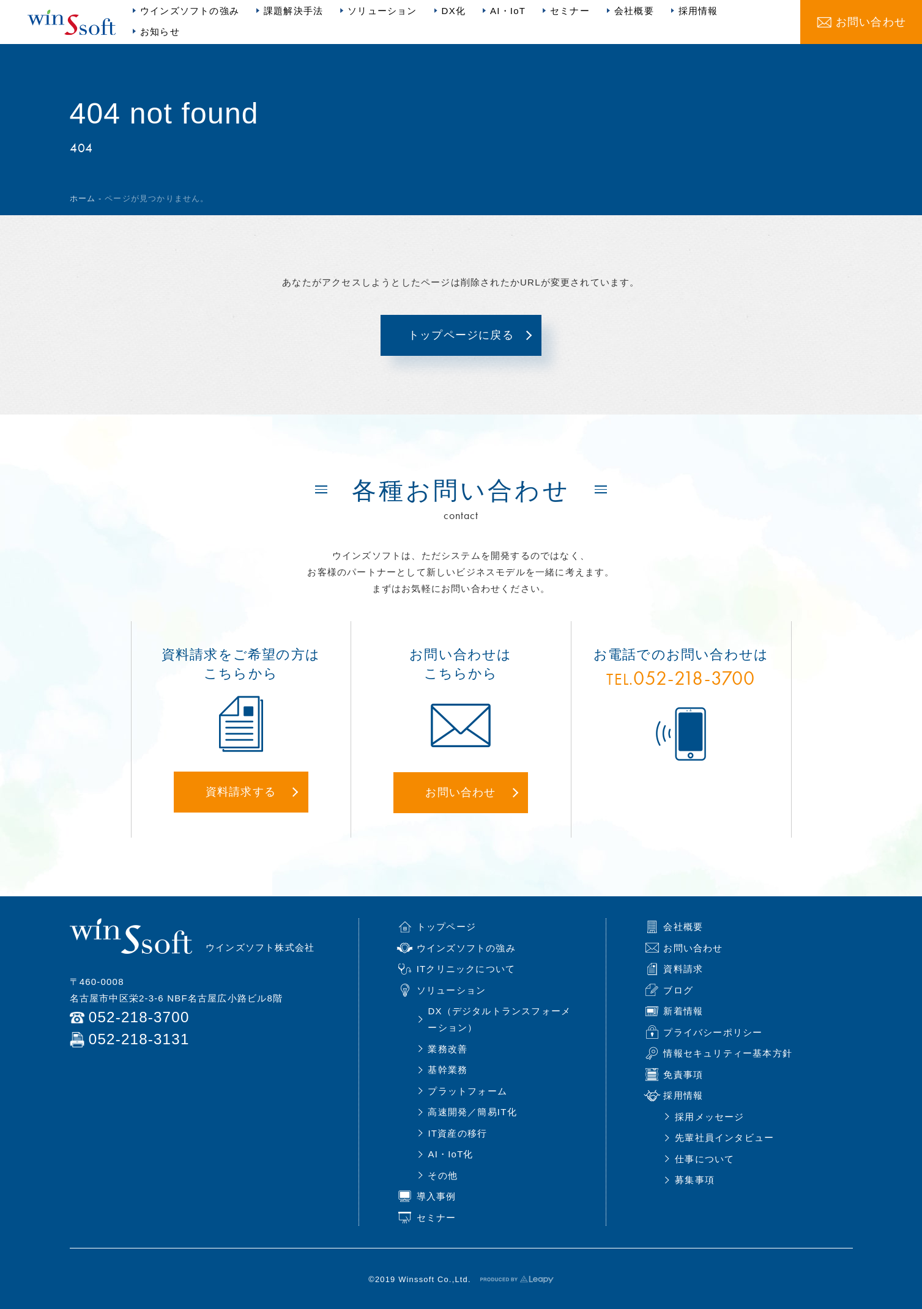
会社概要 (634, 11)
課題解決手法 (293, 11)
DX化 (454, 11)
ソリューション (382, 11)
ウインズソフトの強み (189, 11)
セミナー (570, 11)
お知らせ (160, 31)
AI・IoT (508, 11)
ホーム (83, 198)
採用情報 (698, 11)
